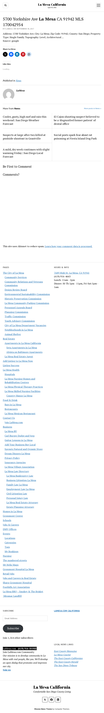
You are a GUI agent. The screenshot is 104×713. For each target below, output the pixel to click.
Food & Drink (10, 400)
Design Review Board (16, 289)
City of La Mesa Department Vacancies (25, 325)
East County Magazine (65, 651)
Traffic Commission (15, 316)
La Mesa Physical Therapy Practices (24, 386)
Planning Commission (16, 312)
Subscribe (13, 628)
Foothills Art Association (16, 587)
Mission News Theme (43, 709)
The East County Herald (66, 661)
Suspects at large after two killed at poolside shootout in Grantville (24, 136)
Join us (7, 669)
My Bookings (11, 551)
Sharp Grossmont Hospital (17, 582)
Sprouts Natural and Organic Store (24, 449)
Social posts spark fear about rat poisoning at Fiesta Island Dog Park (75, 136)
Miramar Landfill (12, 596)
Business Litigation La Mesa (21, 480)
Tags (7, 547)
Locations (10, 538)
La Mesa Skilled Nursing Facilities (22, 391)
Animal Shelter (13, 334)
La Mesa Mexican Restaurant (20, 413)
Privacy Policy (12, 458)
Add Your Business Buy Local (20, 444)
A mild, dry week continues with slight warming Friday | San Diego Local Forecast (26, 153)
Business (7, 426)
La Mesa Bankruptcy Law (19, 475)
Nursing (7, 556)
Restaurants (11, 409)
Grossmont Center (13, 515)
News (18, 80)
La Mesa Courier (62, 654)
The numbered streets (15, 560)
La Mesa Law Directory (17, 471)
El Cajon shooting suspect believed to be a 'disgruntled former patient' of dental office (76, 120)
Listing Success (11, 365)
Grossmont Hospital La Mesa (18, 569)
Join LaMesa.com (14, 422)
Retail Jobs (8, 573)
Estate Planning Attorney (20, 507)
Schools (7, 520)
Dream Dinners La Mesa (17, 453)
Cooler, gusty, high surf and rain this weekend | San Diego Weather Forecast (24, 120)
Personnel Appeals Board (18, 307)
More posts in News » (92, 108)
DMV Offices (9, 529)
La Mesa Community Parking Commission (27, 303)
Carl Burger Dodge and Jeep (20, 435)
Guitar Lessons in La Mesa (18, 440)
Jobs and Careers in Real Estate (19, 578)
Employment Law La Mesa (20, 489)
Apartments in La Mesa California (23, 343)
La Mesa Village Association (19, 467)
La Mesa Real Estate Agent (19, 356)
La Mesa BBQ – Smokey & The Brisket (23, 591)
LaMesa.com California (67, 610)
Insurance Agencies (15, 462)
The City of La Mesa (13, 272)
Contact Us (9, 418)
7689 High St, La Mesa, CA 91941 (71, 272)
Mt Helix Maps (10, 564)
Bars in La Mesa (13, 404)
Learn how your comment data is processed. (68, 246)
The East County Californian (68, 658)
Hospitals (10, 374)
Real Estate (9, 338)
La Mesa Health (11, 369)
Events (6, 533)
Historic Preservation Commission (23, 298)
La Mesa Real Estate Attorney (22, 502)
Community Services (16, 277)
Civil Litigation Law (16, 493)
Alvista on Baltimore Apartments (24, 352)
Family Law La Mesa (17, 484)
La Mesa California (52, 4)
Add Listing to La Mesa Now (18, 361)
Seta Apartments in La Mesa (21, 347)
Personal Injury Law (17, 498)
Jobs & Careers (11, 524)
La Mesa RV (11, 431)
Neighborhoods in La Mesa (19, 329)
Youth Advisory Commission (20, 321)
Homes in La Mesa (12, 511)
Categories (10, 542)
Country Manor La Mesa (19, 395)
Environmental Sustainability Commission (27, 294)
